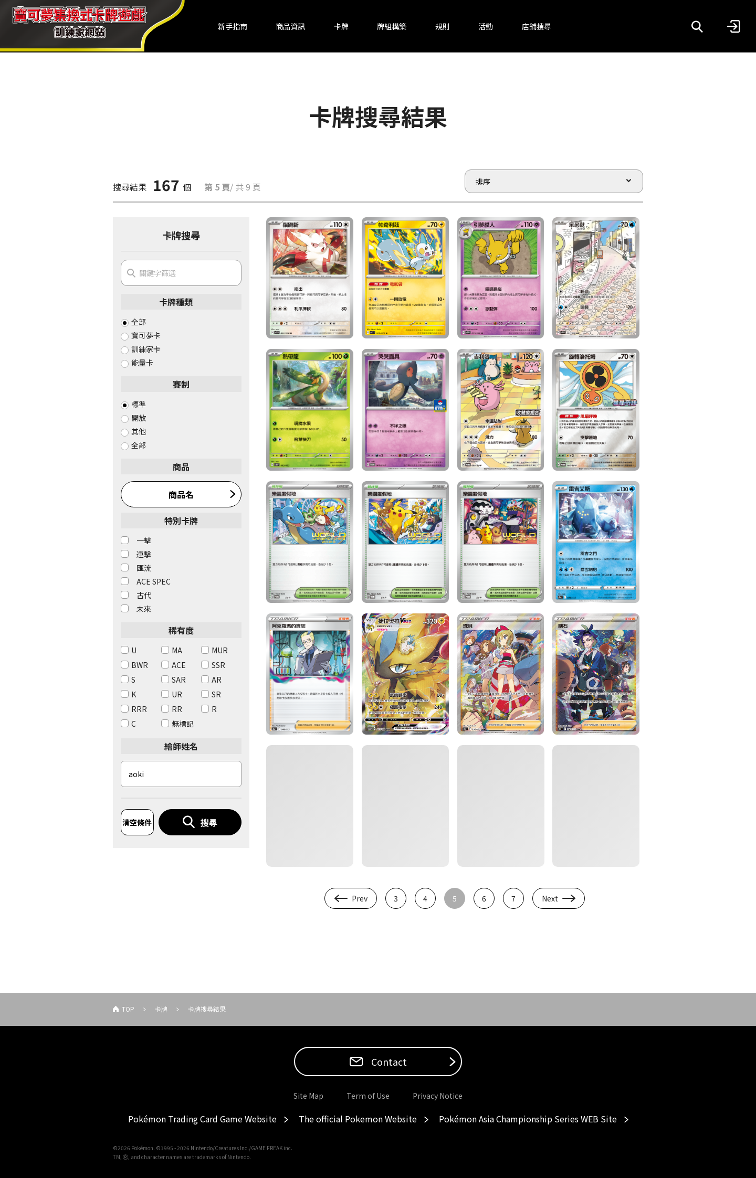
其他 (138, 431)
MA (177, 650)
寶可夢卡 (146, 335)
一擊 (143, 540)
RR (177, 709)
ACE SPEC (153, 581)
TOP (128, 1008)
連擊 (143, 554)
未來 (143, 608)
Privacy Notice (438, 1095)
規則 (442, 26)
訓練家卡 (146, 349)
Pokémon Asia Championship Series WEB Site (528, 1118)
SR (216, 694)
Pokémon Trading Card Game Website (202, 1118)
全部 (138, 321)
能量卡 (142, 362)
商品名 (181, 494)
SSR (218, 665)
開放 (138, 417)
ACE (179, 665)
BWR (139, 665)
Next (550, 898)
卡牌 (341, 26)
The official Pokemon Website (358, 1118)
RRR (139, 709)
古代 (143, 595)
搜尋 (209, 822)
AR (217, 679)
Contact (388, 1061)
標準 (138, 404)
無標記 (183, 723)
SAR (179, 679)
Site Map (308, 1095)
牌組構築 (391, 26)
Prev (360, 898)
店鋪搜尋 (536, 26)
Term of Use (368, 1095)
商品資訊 (290, 26)
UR (177, 694)
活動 (485, 26)
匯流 (143, 568)
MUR (220, 650)
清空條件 (137, 822)
